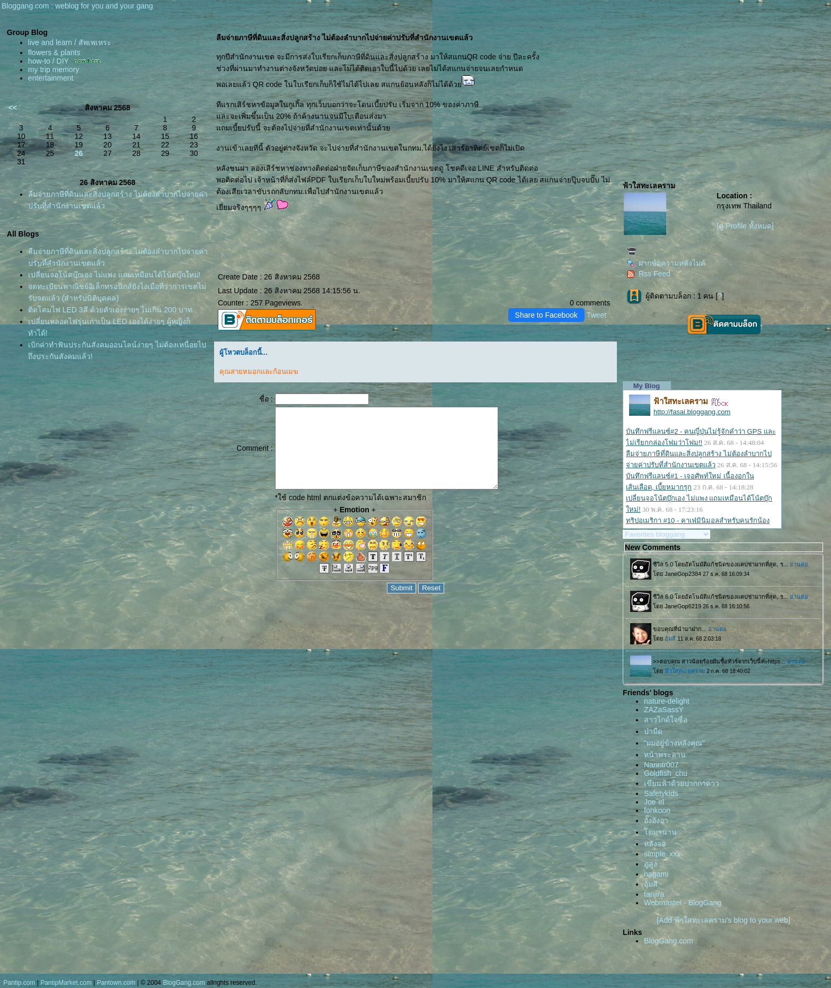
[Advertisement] (701, 93)
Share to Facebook (546, 315)
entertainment (51, 78)
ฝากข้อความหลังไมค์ (665, 263)
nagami (656, 874)
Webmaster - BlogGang (682, 902)
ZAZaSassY (664, 709)
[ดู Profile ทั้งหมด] (745, 226)
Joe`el (654, 802)
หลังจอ (655, 844)
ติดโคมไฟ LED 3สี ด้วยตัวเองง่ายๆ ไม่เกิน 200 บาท (110, 309)
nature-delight (666, 701)
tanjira (654, 894)
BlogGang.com (668, 941)
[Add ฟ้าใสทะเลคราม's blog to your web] (723, 920)
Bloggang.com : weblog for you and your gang (77, 6)
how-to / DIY (48, 61)
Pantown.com (116, 982)
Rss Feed (648, 273)
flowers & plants (54, 52)
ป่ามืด (653, 731)
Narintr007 (661, 764)
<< (12, 107)
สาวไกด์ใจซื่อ (665, 719)
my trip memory (53, 69)
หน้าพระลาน (665, 754)
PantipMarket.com (66, 982)
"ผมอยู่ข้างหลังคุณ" (674, 743)
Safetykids (661, 793)
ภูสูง (650, 864)
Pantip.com (19, 982)
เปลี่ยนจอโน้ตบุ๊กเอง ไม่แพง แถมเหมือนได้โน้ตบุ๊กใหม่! (114, 274)
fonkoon (657, 810)
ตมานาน (660, 832)
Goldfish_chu (665, 773)
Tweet (596, 315)
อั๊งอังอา (656, 820)
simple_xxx (662, 854)
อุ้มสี (651, 884)
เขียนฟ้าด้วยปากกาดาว (681, 783)
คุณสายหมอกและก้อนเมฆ (258, 371)
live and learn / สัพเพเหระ (69, 42)
